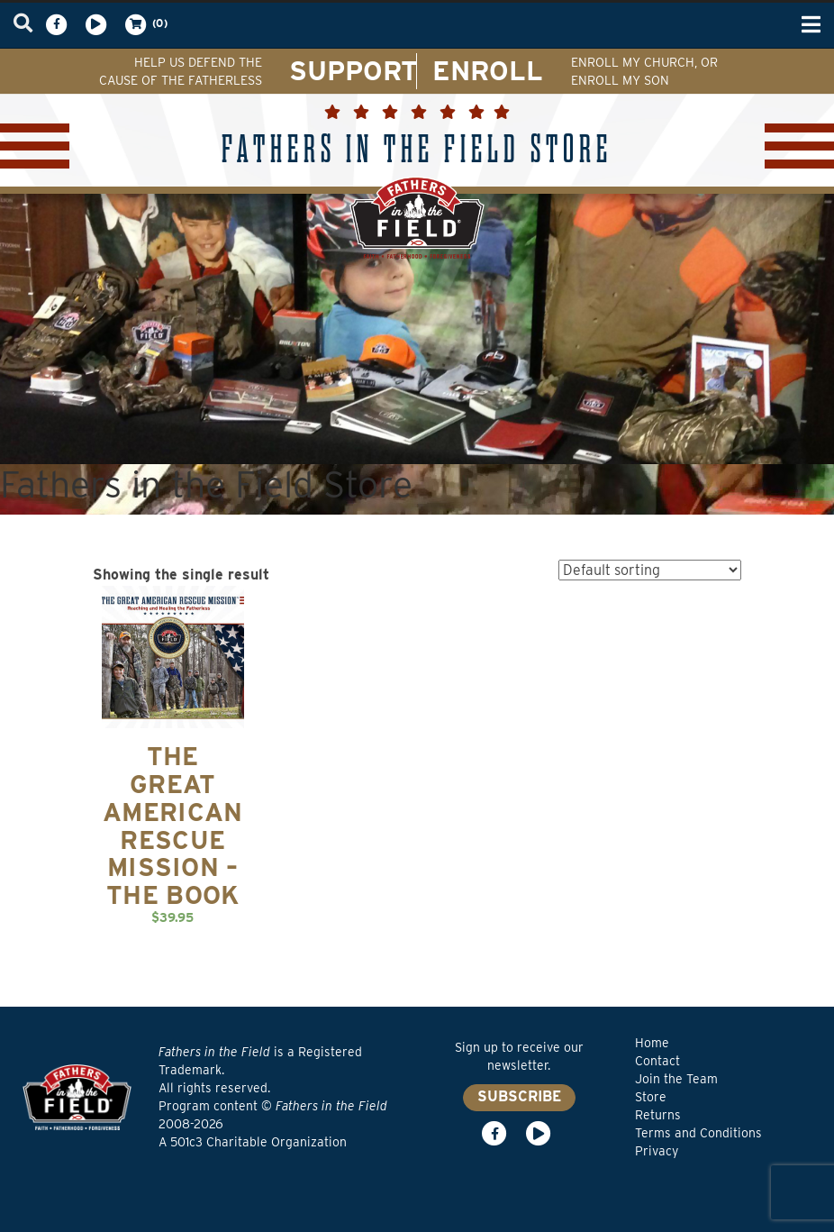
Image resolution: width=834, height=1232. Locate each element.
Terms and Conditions (698, 1133)
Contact (657, 1061)
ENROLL (487, 70)
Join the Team (676, 1079)
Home (652, 1043)
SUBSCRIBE (519, 1096)
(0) (145, 24)
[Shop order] (649, 570)
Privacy (656, 1151)
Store (650, 1097)
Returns (658, 1115)
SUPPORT (353, 70)
